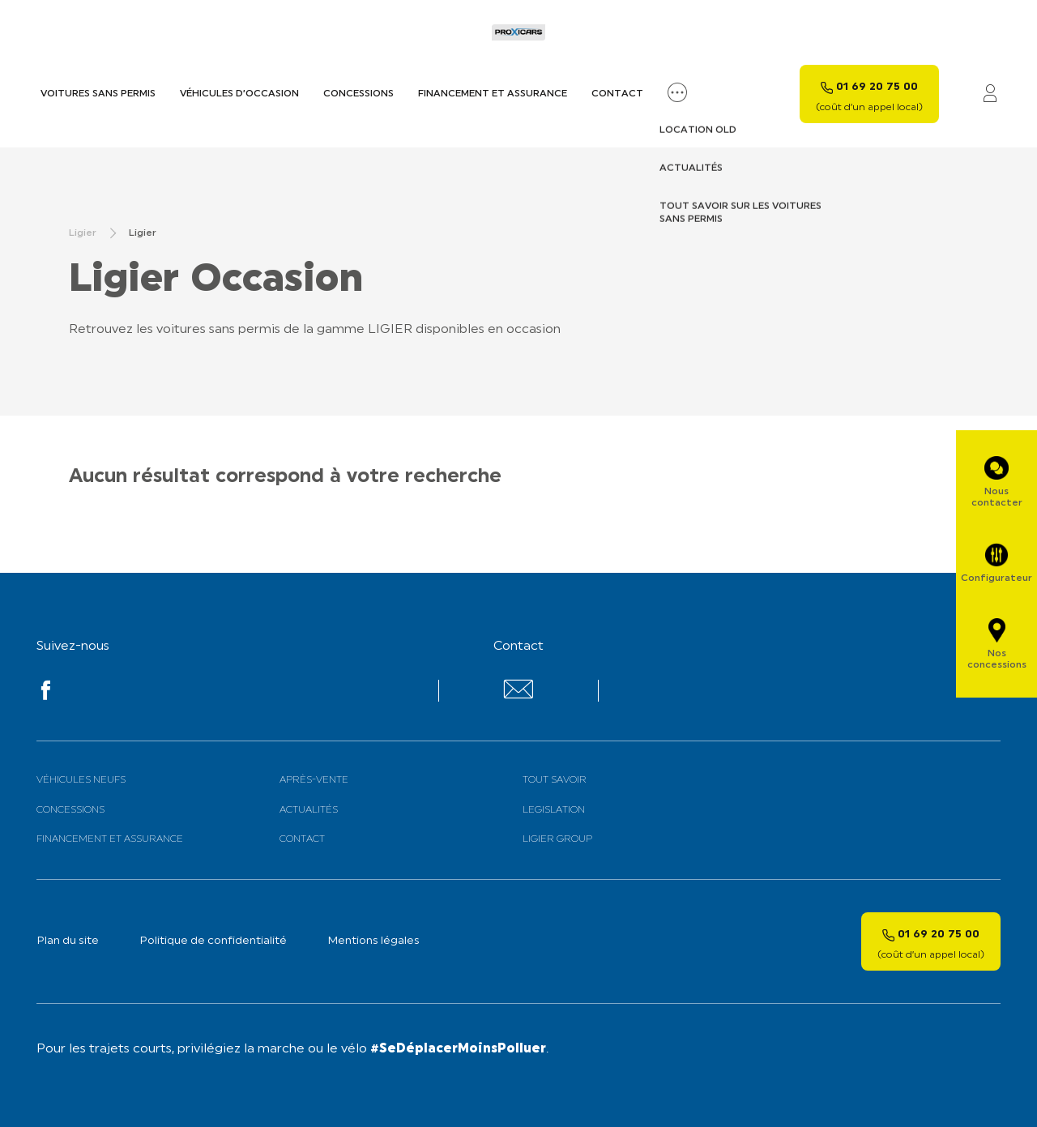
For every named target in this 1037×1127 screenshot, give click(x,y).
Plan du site (67, 941)
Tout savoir (555, 780)
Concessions (358, 94)
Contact (617, 94)
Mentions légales (373, 941)
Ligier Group (557, 839)
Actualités (309, 810)
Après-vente (314, 780)
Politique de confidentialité (213, 941)
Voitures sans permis (98, 94)
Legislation (554, 810)
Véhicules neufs (81, 780)
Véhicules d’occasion (239, 94)
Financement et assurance (492, 94)
